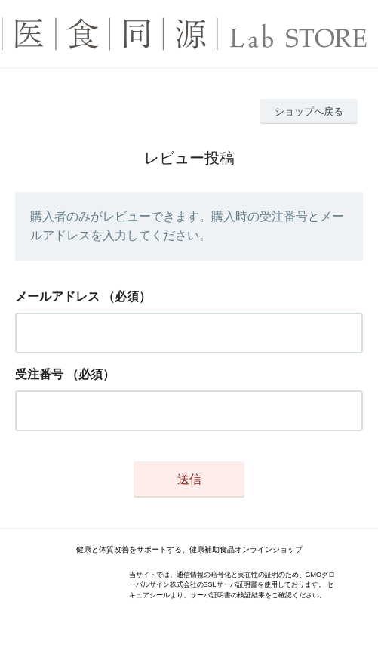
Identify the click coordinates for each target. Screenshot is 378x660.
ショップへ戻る (309, 111)
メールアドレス (57, 296)
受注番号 (39, 374)
